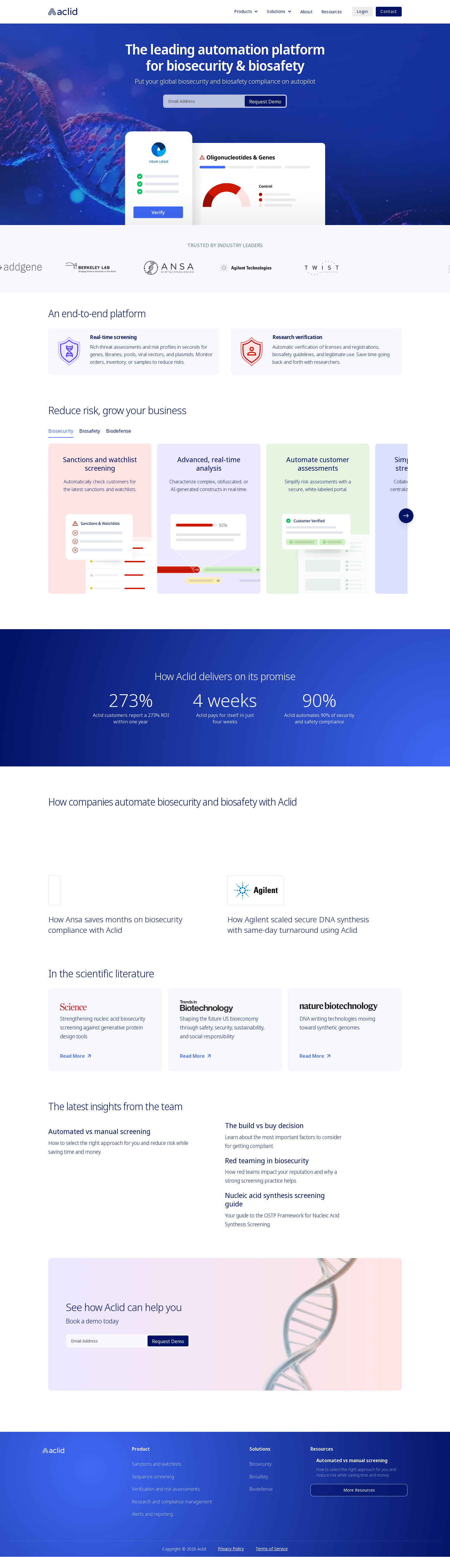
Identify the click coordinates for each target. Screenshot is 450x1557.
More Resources (359, 1490)
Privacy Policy (231, 1548)
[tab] (60, 431)
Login (362, 11)
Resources (331, 11)
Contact (388, 11)
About (306, 11)
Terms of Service (272, 1548)
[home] (62, 11)
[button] (246, 11)
